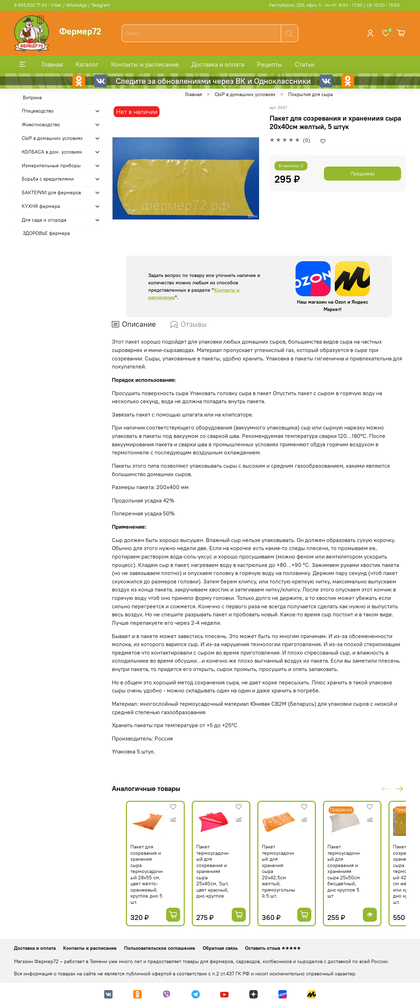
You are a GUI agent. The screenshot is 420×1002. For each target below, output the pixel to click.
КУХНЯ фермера (41, 206)
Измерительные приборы (51, 165)
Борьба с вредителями (48, 179)
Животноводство (41, 124)
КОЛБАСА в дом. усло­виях (52, 152)
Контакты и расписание (145, 64)
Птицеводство (38, 111)
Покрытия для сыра (310, 94)
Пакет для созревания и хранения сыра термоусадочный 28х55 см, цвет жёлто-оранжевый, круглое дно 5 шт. (136, 878)
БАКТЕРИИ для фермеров (51, 192)
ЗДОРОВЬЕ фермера (46, 233)
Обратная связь (220, 945)
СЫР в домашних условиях (245, 94)
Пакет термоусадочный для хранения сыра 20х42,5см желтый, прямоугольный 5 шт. (287, 874)
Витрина (32, 97)
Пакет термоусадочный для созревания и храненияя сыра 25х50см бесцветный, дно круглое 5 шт (362, 874)
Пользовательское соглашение (159, 945)
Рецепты (269, 64)
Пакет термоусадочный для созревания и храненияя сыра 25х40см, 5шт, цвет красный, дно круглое (213, 874)
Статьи (304, 64)
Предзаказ (363, 173)
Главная (52, 64)
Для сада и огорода (44, 220)
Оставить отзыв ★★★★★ (273, 945)
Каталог (87, 64)
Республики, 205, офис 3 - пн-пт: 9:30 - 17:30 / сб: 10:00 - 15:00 (334, 5)
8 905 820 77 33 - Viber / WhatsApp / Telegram (62, 5)
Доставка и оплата (217, 64)
